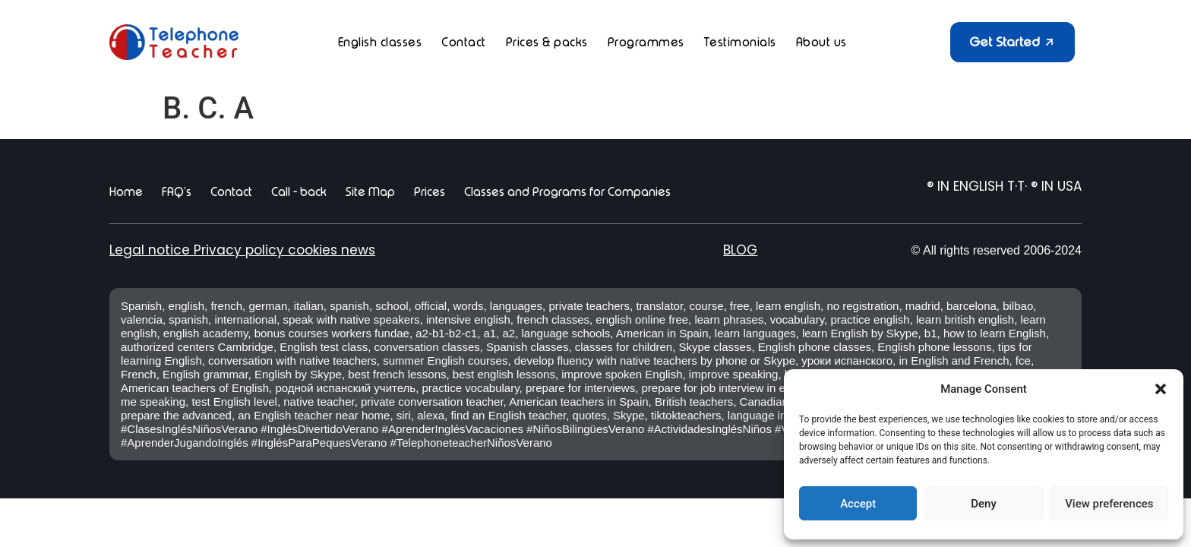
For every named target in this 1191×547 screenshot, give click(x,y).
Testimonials (740, 42)
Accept (858, 504)
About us (821, 42)
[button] (1160, 389)
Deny (984, 504)
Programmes (646, 42)
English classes (380, 42)
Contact (463, 42)
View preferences (1109, 504)
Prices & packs (547, 42)
